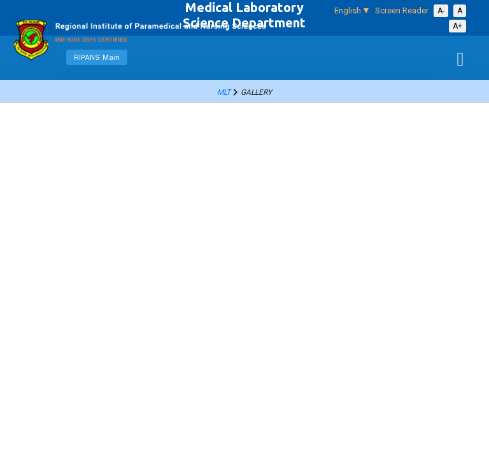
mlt (223, 92)
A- (440, 10)
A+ (457, 26)
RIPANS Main (97, 57)
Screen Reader (402, 10)
